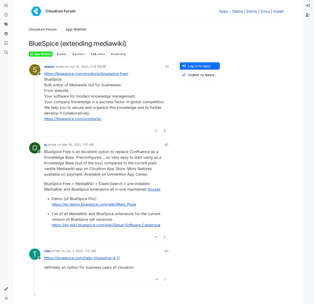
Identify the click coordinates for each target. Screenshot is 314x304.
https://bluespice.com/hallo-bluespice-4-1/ (82, 258)
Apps (223, 11)
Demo (252, 11)
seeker (49, 66)
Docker (154, 189)
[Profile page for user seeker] (34, 69)
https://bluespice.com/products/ (72, 118)
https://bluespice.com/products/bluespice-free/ (86, 73)
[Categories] (6, 5)
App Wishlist (40, 54)
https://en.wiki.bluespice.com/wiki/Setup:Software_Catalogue (106, 225)
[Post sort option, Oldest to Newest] (200, 75)
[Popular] (6, 34)
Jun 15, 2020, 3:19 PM (86, 66)
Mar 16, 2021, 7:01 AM (78, 144)
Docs (265, 11)
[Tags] (6, 24)
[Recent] (6, 15)
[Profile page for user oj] (34, 148)
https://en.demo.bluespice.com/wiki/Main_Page (94, 204)
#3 (167, 251)
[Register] (308, 15)
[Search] (6, 52)
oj (45, 144)
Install (278, 11)
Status (237, 11)
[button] (6, 289)
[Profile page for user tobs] (34, 254)
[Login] (308, 5)
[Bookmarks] (6, 43)
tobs (47, 251)
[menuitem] (308, 5)
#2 (167, 144)
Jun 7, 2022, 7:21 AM (81, 251)
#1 (167, 66)
